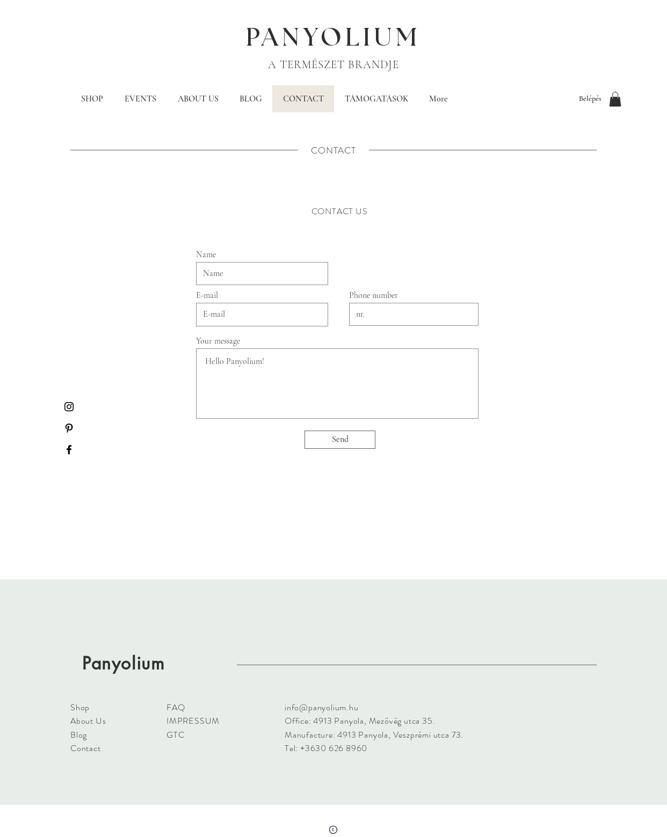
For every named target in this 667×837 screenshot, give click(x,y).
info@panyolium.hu (322, 707)
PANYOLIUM (333, 38)
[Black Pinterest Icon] (69, 428)
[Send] (340, 440)
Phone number (373, 295)
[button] (615, 99)
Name (206, 254)
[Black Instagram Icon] (69, 407)
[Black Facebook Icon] (69, 449)
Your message (218, 341)
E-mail (207, 295)
